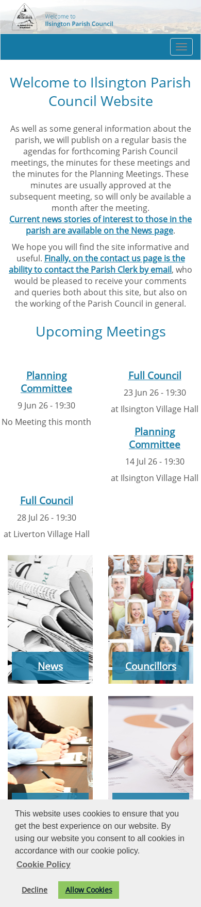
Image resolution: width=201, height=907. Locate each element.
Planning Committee (46, 382)
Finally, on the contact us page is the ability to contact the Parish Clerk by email (97, 264)
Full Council (154, 375)
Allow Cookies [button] (88, 890)
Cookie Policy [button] (43, 864)
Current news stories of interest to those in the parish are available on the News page (100, 225)
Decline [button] (34, 890)
